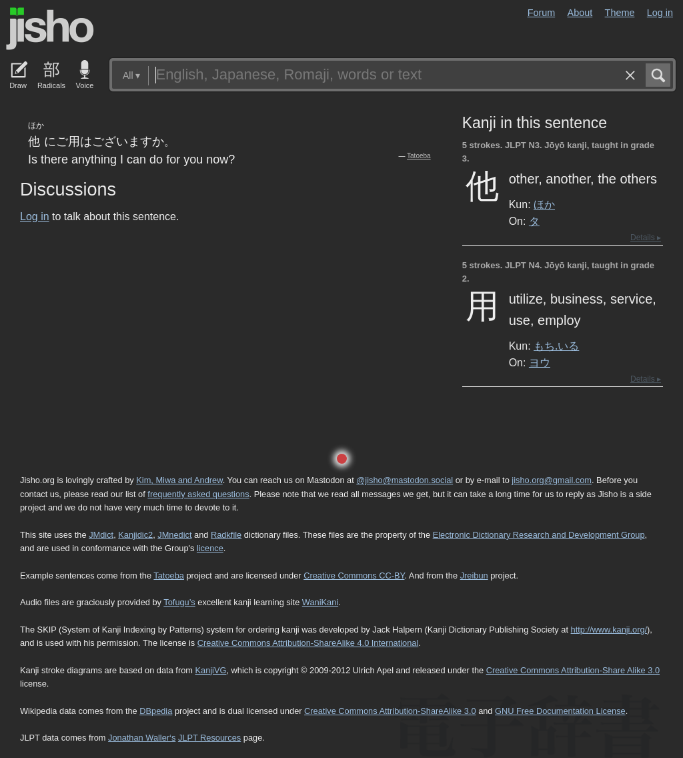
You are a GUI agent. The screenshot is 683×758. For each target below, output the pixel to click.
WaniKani (320, 602)
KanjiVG (210, 670)
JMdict (101, 535)
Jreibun (474, 576)
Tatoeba (419, 155)
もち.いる (556, 345)
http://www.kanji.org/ (609, 630)
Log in (660, 12)
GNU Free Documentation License (560, 711)
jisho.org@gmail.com (552, 480)
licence (210, 548)
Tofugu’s (179, 602)
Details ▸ (645, 237)
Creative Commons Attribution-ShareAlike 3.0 (390, 711)
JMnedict (174, 535)
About (580, 12)
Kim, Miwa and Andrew (179, 480)
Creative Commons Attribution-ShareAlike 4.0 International (307, 643)
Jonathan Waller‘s (141, 738)
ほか (544, 204)
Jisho (50, 28)
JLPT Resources (209, 738)
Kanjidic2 (135, 535)
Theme (620, 12)
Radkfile (226, 535)
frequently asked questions (198, 494)
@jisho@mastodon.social (404, 480)
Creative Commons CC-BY (353, 576)
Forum (542, 12)
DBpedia (155, 711)
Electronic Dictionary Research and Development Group (539, 535)
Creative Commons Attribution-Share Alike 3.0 (573, 670)
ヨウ (539, 362)
